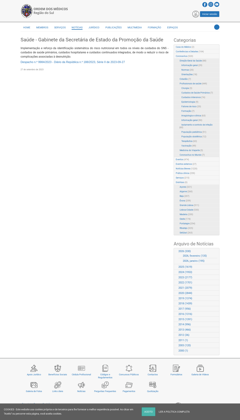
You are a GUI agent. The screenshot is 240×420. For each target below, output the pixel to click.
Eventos (182, 159)
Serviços (60, 27)
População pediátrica (193, 132)
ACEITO (148, 411)
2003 (184, 345)
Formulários (176, 374)
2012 (183, 335)
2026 (184, 251)
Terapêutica (189, 141)
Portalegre (187, 223)
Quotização (152, 391)
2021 (185, 287)
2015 (185, 319)
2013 (184, 329)
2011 (183, 340)
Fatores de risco (191, 106)
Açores (186, 187)
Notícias (81, 391)
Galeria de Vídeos (200, 374)
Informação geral (191, 65)
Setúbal (186, 232)
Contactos (153, 374)
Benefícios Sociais (57, 374)
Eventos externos (186, 164)
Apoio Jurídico (34, 374)
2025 (185, 266)
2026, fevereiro (195, 255)
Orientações (189, 74)
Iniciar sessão (209, 14)
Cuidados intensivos (193, 97)
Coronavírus (184, 56)
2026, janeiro (193, 260)
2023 (185, 277)
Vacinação (188, 146)
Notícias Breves (186, 168)
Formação (154, 27)
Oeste (185, 219)
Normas (187, 70)
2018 (185, 303)
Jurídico (94, 27)
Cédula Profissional (81, 374)
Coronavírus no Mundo (192, 155)
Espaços (172, 27)
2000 (183, 350)
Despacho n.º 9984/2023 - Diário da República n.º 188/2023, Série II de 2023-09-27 (73, 62)
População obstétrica (193, 136)
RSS (217, 47)
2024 (185, 272)
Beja (184, 196)
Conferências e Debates (190, 51)
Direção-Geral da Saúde (193, 60)
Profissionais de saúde (193, 83)
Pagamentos (129, 391)
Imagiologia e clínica (193, 115)
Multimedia (135, 27)
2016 (185, 314)
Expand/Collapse (213, 56)
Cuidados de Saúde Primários (197, 93)
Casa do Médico (185, 47)
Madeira (186, 214)
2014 (184, 324)
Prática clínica (185, 173)
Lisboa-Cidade (189, 210)
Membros (42, 27)
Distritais (181, 182)
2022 (185, 282)
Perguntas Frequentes (105, 391)
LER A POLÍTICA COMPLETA (174, 411)
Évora (185, 200)
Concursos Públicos (129, 374)
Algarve (186, 191)
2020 (185, 293)
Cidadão (185, 79)
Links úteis (57, 391)
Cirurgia (186, 88)
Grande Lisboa (189, 205)
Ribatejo (186, 228)
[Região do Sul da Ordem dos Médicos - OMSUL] (44, 10)
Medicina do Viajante (191, 150)
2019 (185, 298)
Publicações (113, 27)
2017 (184, 308)
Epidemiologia (189, 102)
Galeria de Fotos (34, 391)
